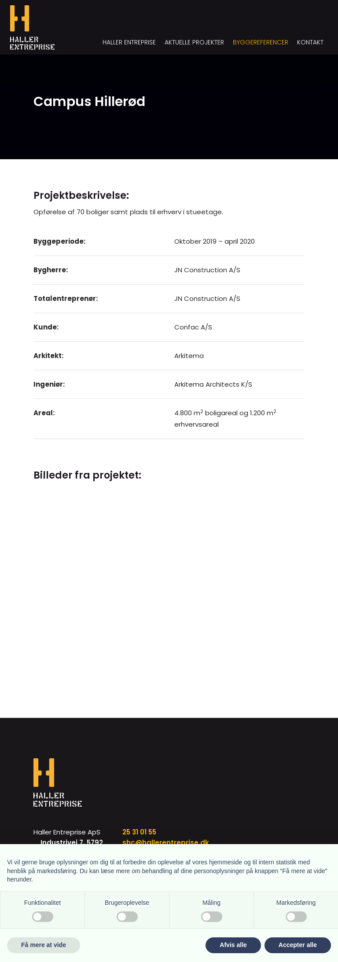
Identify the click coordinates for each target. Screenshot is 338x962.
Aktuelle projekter (194, 42)
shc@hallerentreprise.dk (165, 842)
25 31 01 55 (139, 832)
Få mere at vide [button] (43, 944)
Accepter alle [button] (298, 944)
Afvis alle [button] (233, 944)
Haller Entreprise (129, 42)
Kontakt (310, 42)
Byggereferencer (260, 42)
